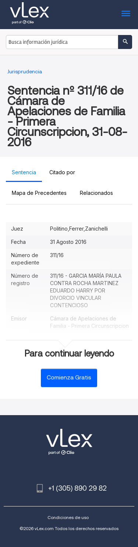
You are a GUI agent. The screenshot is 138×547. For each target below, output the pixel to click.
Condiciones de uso (68, 517)
